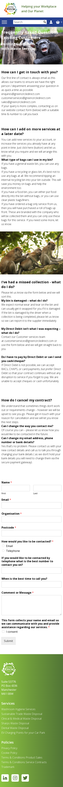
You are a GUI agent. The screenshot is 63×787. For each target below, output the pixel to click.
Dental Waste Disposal (15, 728)
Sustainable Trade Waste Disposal (21, 714)
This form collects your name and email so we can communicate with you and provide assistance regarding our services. (30, 624)
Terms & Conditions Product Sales (21, 757)
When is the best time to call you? (24, 579)
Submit (8, 641)
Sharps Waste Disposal (15, 723)
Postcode (9, 527)
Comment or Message (18, 592)
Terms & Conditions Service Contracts (24, 762)
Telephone (13, 551)
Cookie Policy (9, 753)
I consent (12, 632)
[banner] (10, 8)
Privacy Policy (9, 748)
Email (6, 500)
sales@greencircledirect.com (18, 102)
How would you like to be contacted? (27, 541)
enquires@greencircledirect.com (20, 94)
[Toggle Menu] (4, 22)
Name (7, 482)
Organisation (12, 513)
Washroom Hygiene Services (18, 709)
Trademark (7, 767)
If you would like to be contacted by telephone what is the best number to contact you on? (27, 561)
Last (35, 493)
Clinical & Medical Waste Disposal (21, 718)
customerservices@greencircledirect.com (26, 98)
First (4, 493)
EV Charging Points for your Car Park (23, 732)
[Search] (30, 22)
